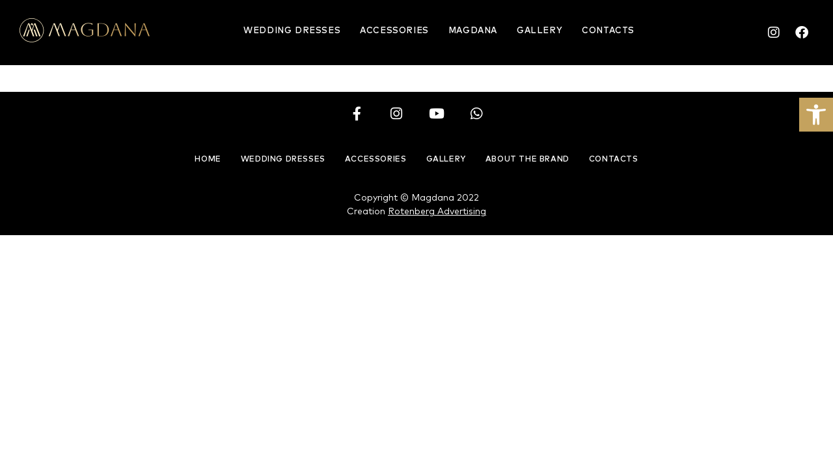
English (680, 33)
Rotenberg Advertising (437, 211)
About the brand (527, 159)
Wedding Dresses (291, 31)
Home (208, 159)
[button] (816, 115)
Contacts (608, 31)
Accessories (394, 31)
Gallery (539, 31)
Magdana (472, 31)
